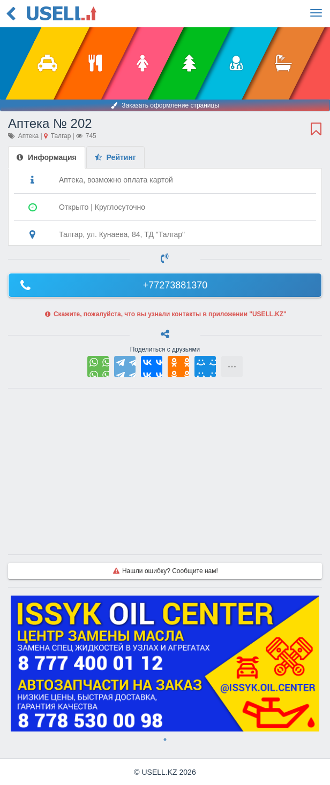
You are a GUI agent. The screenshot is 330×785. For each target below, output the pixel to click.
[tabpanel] (165, 663)
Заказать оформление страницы (165, 105)
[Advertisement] (165, 471)
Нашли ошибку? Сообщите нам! (165, 571)
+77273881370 (112, 285)
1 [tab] (165, 739)
